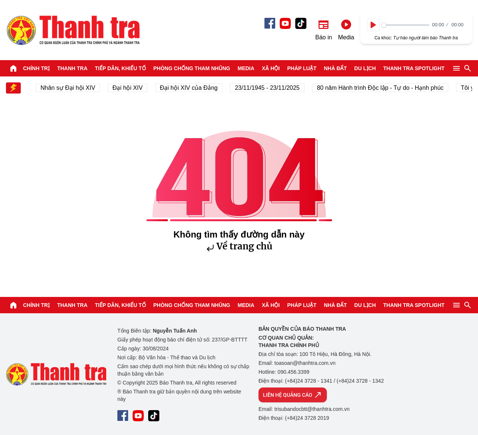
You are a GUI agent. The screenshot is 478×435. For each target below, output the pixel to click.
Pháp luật (301, 68)
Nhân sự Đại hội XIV (70, 88)
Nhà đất (335, 68)
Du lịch (365, 68)
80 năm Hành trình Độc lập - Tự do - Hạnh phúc (382, 88)
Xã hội (271, 68)
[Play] (373, 25)
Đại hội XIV (130, 88)
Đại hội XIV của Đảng (191, 88)
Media (246, 68)
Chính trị (36, 68)
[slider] (405, 25)
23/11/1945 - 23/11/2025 (269, 88)
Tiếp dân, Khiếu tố (120, 68)
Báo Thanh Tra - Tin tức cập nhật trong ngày (73, 30)
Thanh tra (72, 68)
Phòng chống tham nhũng (191, 68)
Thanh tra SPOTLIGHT (414, 68)
